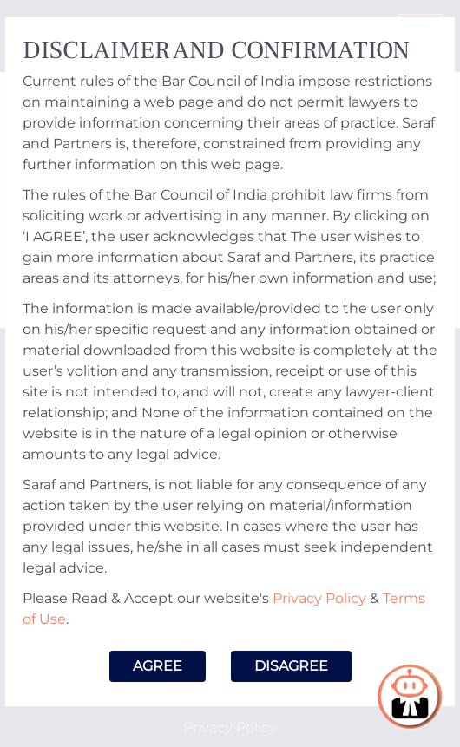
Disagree (291, 666)
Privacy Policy (319, 598)
